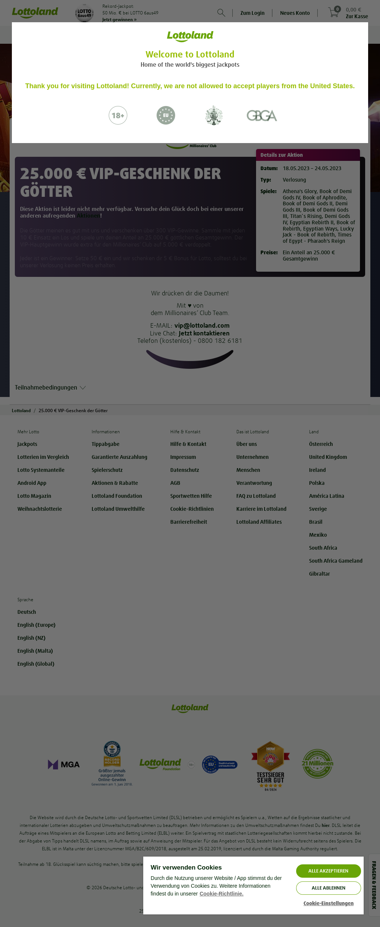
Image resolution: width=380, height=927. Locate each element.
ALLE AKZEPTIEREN (328, 871)
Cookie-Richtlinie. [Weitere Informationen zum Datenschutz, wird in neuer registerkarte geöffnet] (221, 894)
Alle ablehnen (328, 888)
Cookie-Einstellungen (329, 903)
